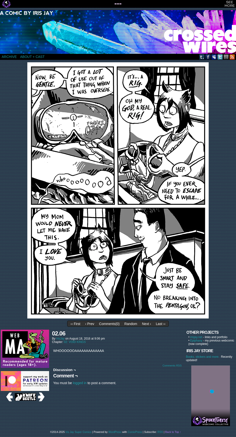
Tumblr (202, 57)
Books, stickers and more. (203, 356)
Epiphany (196, 340)
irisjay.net (196, 337)
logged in (80, 383)
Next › (146, 324)
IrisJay (60, 338)
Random (130, 324)
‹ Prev (89, 324)
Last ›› (161, 324)
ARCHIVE (9, 57)
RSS (232, 57)
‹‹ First (75, 324)
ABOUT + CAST (32, 57)
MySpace (214, 57)
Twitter (220, 57)
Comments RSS (172, 365)
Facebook (208, 57)
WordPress (114, 431)
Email (226, 57)
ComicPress (135, 431)
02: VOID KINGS (75, 342)
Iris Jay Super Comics (78, 431)
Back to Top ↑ (173, 431)
